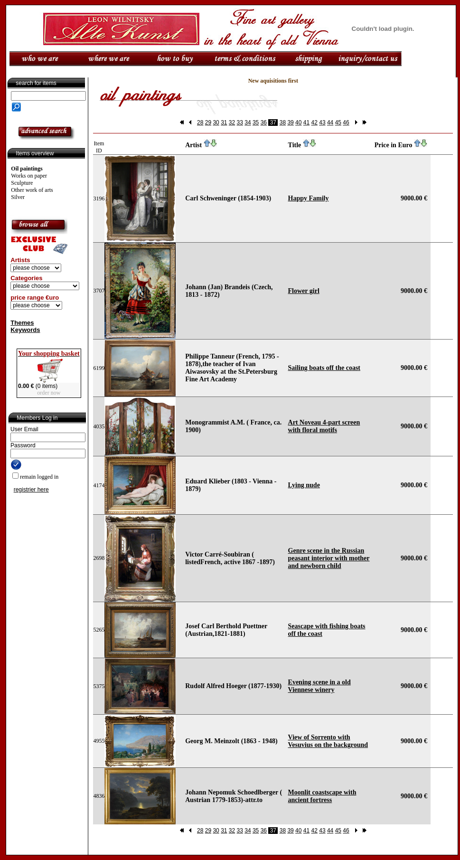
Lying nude (304, 485)
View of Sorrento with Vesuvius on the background (328, 741)
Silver (18, 197)
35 (256, 122)
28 (200, 122)
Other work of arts (32, 190)
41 (306, 122)
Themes (22, 322)
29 (208, 122)
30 (216, 122)
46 (346, 122)
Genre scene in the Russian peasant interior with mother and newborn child (329, 558)
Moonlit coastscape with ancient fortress (322, 796)
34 (247, 122)
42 (314, 122)
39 (290, 122)
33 (240, 122)
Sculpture (22, 183)
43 (322, 122)
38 (283, 122)
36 (264, 122)
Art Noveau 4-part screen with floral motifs (324, 426)
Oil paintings (26, 168)
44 (330, 122)
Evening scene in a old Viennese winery (319, 686)
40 (298, 122)
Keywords (25, 329)
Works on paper (29, 175)
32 (232, 122)
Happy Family (308, 198)
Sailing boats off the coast (324, 367)
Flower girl (303, 290)
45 (338, 122)
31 (224, 122)
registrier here (31, 489)
